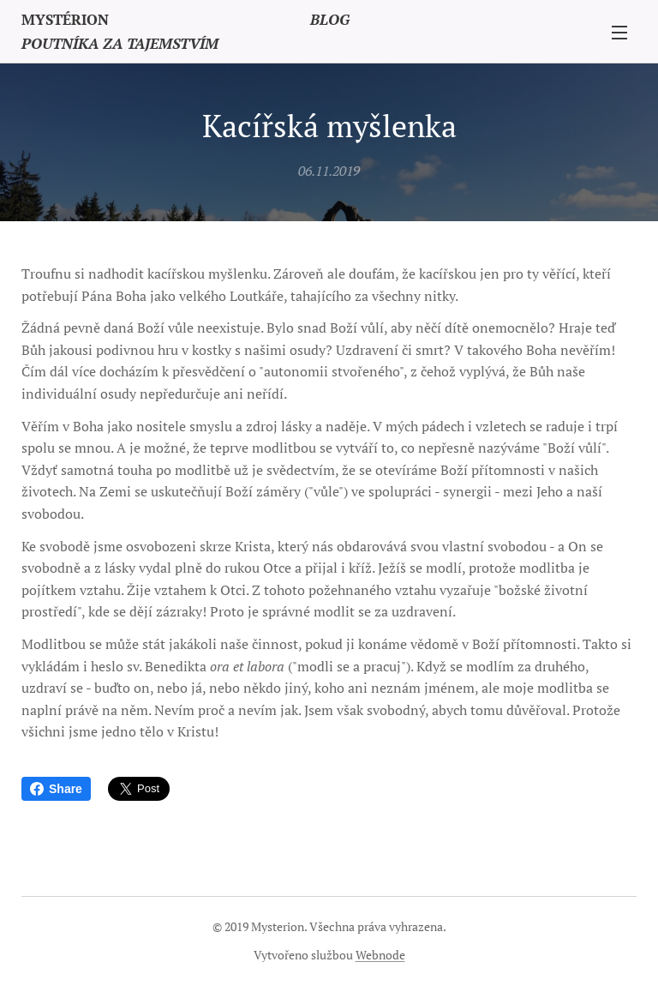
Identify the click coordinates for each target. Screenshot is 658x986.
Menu (619, 32)
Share (56, 789)
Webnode (380, 955)
